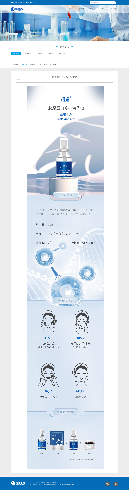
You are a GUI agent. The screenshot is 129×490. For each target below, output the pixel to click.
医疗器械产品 (28, 54)
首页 (70, 9)
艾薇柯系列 (53, 65)
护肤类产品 (16, 54)
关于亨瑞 (81, 9)
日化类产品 (62, 54)
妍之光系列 (33, 65)
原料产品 (50, 54)
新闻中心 (103, 9)
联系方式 (113, 9)
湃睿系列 (24, 65)
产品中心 (92, 9)
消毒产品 (40, 54)
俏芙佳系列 (43, 65)
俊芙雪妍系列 (14, 65)
